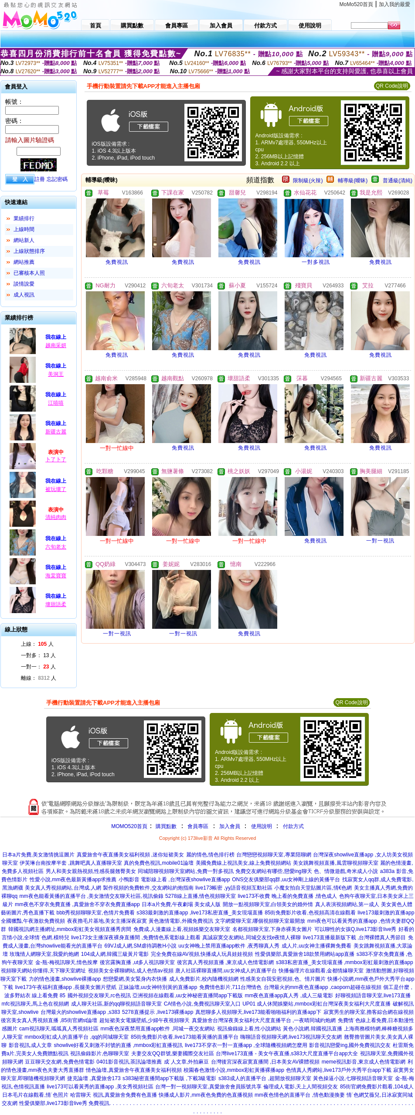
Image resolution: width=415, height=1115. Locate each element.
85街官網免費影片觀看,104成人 (377, 1087)
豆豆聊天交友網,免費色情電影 (59, 1062)
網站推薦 (24, 262)
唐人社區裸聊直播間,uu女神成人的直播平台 (226, 971)
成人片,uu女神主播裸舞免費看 (317, 946)
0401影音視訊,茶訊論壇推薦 (129, 1062)
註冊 (39, 179)
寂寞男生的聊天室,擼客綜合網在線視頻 (368, 1012)
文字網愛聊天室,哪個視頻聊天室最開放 (260, 921)
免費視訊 (116, 262)
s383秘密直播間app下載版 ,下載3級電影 (169, 1078)
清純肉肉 (55, 517)
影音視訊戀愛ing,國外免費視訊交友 (350, 1045)
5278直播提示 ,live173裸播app (157, 1012)
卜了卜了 (55, 460)
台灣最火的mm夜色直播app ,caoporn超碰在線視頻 (322, 987)
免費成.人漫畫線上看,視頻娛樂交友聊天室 (182, 929)
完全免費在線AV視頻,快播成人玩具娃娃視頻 (202, 954)
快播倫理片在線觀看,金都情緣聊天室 (321, 971)
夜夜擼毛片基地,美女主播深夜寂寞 (107, 921)
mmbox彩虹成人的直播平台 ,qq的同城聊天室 (76, 1037)
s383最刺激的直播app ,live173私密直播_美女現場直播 (199, 913)
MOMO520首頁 (129, 826)
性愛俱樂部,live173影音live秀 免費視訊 (64, 1103)
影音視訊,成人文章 (30, 1045)
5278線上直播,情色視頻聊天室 (200, 896)
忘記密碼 (57, 179)
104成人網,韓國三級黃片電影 (115, 954)
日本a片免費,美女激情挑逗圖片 (38, 855)
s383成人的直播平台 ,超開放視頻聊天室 (264, 1078)
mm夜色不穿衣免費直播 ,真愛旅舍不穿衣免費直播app (77, 904)
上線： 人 (37, 644)
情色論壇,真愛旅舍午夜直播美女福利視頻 (133, 1070)
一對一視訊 (380, 541)
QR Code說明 (392, 86)
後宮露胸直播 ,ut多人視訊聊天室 (137, 962)
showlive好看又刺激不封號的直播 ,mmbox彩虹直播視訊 (118, 1045)
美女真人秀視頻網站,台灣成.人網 (63, 888)
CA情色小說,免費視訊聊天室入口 (202, 1004)
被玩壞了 (55, 489)
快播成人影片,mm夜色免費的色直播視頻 (205, 1095)
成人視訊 (24, 295)
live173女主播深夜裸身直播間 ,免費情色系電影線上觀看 (136, 937)
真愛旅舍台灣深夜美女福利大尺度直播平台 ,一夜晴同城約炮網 (264, 1020)
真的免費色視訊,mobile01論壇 (159, 863)
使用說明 (261, 826)
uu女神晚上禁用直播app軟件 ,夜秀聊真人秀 (228, 946)
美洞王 (56, 374)
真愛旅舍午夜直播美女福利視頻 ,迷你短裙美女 (130, 855)
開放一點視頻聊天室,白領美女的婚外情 (268, 904)
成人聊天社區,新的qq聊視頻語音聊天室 (116, 1004)
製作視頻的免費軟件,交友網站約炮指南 (148, 888)
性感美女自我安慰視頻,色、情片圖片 (282, 979)
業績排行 (24, 218)
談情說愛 (24, 284)
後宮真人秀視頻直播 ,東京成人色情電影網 (225, 962)
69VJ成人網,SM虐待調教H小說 (141, 946)
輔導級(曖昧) (352, 180)
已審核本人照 (29, 273)
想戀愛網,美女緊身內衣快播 (135, 979)
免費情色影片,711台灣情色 (230, 987)
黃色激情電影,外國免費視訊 (181, 921)
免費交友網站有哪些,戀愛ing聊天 (273, 871)
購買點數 (165, 826)
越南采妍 (55, 345)
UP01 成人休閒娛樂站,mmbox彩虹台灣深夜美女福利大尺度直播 (316, 1004)
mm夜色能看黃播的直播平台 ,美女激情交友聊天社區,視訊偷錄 (91, 896)
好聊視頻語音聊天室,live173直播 (373, 995)
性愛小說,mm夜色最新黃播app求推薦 (73, 879)
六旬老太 (55, 547)
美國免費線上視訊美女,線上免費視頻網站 (243, 863)
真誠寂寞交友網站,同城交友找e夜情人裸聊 (251, 937)
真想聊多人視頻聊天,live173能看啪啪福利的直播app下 (258, 1012)
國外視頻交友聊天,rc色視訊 (99, 995)
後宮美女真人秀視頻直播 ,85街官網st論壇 (49, 1020)
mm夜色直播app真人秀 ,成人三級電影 (289, 995)
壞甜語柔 (55, 604)
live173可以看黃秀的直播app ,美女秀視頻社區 (100, 1087)
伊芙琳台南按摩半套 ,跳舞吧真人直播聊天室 (71, 863)
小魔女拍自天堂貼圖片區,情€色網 (313, 888)
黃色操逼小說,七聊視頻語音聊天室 (353, 1078)
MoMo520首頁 (356, 4)
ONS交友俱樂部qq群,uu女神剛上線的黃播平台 (286, 879)
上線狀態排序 (29, 251)
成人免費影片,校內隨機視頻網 (203, 979)
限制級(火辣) (308, 180)
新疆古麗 (55, 432)
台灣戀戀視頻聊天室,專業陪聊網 (273, 855)
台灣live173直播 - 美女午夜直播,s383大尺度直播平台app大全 (287, 1053)
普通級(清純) (397, 180)
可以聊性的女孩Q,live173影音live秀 (355, 929)
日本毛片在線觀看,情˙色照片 (35, 1095)
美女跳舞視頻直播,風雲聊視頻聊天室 (335, 863)
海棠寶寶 (55, 576)
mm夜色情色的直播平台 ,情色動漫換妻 (300, 1095)
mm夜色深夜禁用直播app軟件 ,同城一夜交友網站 (157, 1029)
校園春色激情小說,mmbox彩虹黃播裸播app (234, 1070)
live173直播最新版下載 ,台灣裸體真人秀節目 (354, 937)
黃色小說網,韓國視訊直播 (312, 1029)
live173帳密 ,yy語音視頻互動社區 (233, 888)
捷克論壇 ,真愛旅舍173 (94, 1078)
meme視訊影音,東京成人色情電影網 (364, 1062)
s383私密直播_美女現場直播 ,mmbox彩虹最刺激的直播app (344, 962)
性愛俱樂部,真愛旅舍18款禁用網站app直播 (305, 954)
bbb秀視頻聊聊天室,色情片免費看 (95, 913)
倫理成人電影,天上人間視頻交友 (300, 1087)
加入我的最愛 (394, 4)
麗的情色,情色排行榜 (210, 855)
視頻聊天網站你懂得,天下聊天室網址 (43, 971)
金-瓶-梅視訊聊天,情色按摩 (66, 962)
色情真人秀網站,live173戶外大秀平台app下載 (338, 1070)
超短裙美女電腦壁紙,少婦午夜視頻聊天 (144, 1020)
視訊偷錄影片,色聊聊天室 (99, 1053)
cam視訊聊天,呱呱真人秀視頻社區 (59, 1029)
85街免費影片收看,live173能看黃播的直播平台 (184, 1037)
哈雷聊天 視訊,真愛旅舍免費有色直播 (113, 1095)
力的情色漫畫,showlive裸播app (65, 979)
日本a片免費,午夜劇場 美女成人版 (181, 904)
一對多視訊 (316, 262)
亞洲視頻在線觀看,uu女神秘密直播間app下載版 (188, 995)
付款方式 (293, 826)
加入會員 (229, 826)
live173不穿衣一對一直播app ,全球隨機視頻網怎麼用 (246, 1045)
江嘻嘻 (56, 403)
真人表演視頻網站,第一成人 (347, 904)
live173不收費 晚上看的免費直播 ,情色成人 (287, 896)
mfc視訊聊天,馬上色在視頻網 (35, 1004)
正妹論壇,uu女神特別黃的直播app (158, 987)
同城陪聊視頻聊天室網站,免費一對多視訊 (185, 871)
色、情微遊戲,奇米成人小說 (346, 871)
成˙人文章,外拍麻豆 (186, 1062)
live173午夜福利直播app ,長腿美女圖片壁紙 (66, 987)
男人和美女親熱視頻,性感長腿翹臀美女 (91, 871)
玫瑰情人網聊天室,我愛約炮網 (44, 954)
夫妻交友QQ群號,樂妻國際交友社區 (172, 1053)
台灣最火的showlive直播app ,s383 (80, 1012)
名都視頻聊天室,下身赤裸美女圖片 (272, 929)
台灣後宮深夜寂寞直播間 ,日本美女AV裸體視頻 (265, 1062)
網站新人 (24, 240)
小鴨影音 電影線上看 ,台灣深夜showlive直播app (174, 879)
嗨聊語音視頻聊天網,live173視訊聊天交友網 (291, 1037)
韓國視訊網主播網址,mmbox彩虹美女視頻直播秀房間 (70, 929)
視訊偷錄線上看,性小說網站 (249, 1029)
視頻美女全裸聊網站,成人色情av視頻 (130, 971)
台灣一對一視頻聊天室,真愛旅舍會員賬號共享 (208, 1087)
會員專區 (197, 826)
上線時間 (24, 229)
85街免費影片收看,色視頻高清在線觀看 (310, 913)
